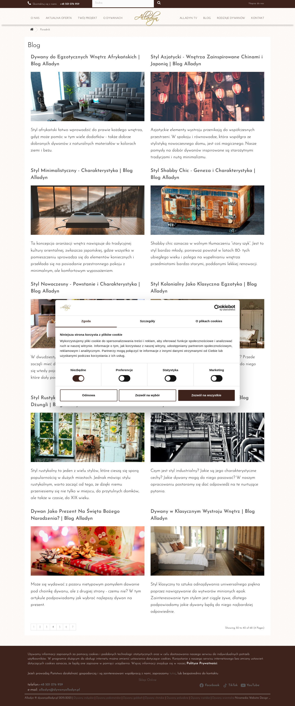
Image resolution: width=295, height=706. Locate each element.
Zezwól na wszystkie (206, 395)
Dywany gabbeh (133, 697)
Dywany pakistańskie (108, 697)
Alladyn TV (188, 18)
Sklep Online (147, 680)
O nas (35, 18)
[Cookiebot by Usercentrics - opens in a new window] (217, 308)
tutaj (173, 673)
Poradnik (45, 29)
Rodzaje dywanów (231, 18)
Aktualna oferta (59, 18)
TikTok (230, 685)
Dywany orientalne (223, 697)
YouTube (250, 685)
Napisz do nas (253, 3)
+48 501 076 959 (51, 684)
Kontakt (257, 18)
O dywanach (113, 18)
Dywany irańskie (200, 697)
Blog (207, 18)
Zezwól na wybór (147, 395)
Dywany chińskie (154, 697)
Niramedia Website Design (251, 697)
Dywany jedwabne (177, 697)
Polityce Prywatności (202, 663)
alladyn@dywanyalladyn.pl (59, 689)
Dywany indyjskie (84, 697)
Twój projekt (87, 18)
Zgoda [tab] (86, 321)
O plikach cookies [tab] (209, 321)
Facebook (209, 685)
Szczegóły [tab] (147, 321)
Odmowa (88, 395)
